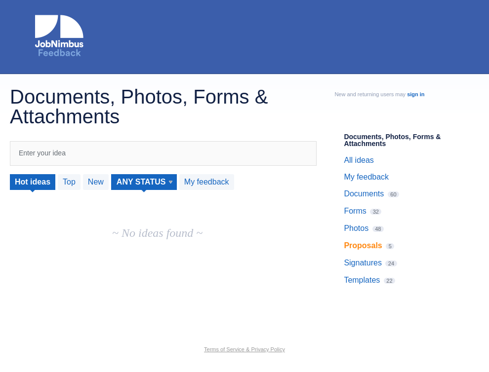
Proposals (363, 245)
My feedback (206, 182)
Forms (355, 211)
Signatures (363, 263)
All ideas (358, 160)
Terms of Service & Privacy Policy (244, 349)
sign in (415, 94)
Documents (364, 193)
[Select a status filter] (144, 182)
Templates (362, 280)
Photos (356, 228)
